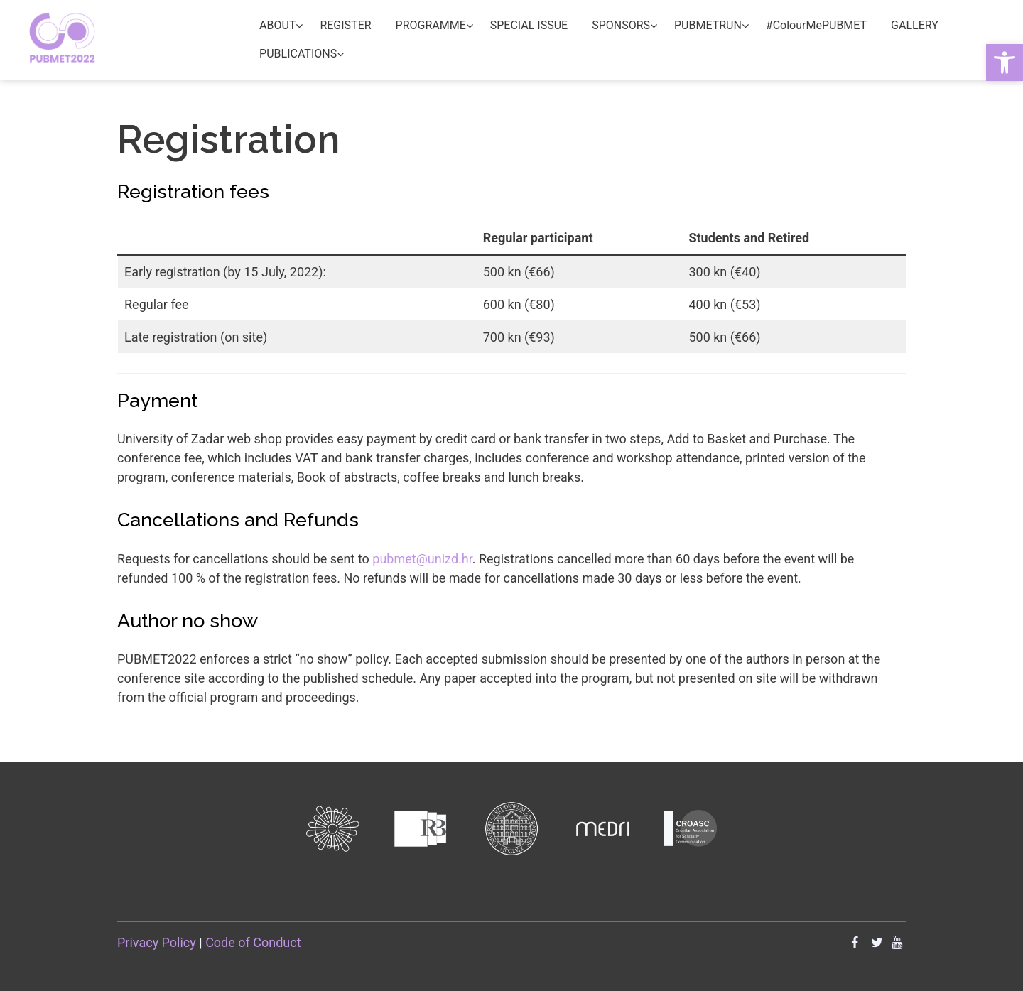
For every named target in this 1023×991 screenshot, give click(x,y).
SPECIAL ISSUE (529, 25)
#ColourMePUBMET (816, 25)
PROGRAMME (431, 25)
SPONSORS (621, 25)
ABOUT (277, 25)
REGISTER (345, 25)
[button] (1004, 62)
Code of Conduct (253, 942)
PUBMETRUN (708, 25)
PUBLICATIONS (298, 53)
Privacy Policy (156, 942)
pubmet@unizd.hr (422, 558)
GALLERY (914, 25)
